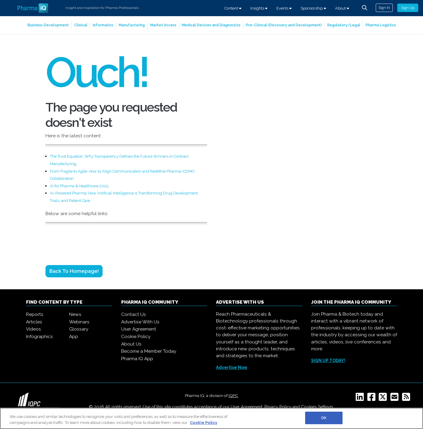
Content (232, 8)
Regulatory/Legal (343, 25)
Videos (33, 329)
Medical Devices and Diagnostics (211, 25)
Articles (34, 322)
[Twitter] (384, 398)
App (73, 336)
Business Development (48, 25)
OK (323, 418)
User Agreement (138, 329)
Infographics (39, 336)
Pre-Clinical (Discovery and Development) (284, 25)
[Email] (395, 398)
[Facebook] (372, 398)
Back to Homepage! (74, 271)
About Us (131, 344)
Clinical (80, 25)
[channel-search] (364, 7)
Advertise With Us (140, 322)
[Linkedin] (361, 398)
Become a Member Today (148, 351)
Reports (34, 314)
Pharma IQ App (137, 358)
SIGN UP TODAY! (328, 360)
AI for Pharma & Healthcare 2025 (79, 186)
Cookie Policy (135, 336)
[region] (211, 418)
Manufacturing (132, 25)
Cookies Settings (317, 406)
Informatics (103, 25)
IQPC (233, 395)
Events (284, 8)
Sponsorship (313, 8)
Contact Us (133, 314)
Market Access (163, 25)
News (75, 314)
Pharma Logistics (381, 25)
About (342, 8)
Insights (258, 8)
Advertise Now (231, 367)
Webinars (79, 322)
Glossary (78, 329)
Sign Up (407, 7)
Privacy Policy (277, 406)
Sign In (384, 7)
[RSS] (407, 398)
